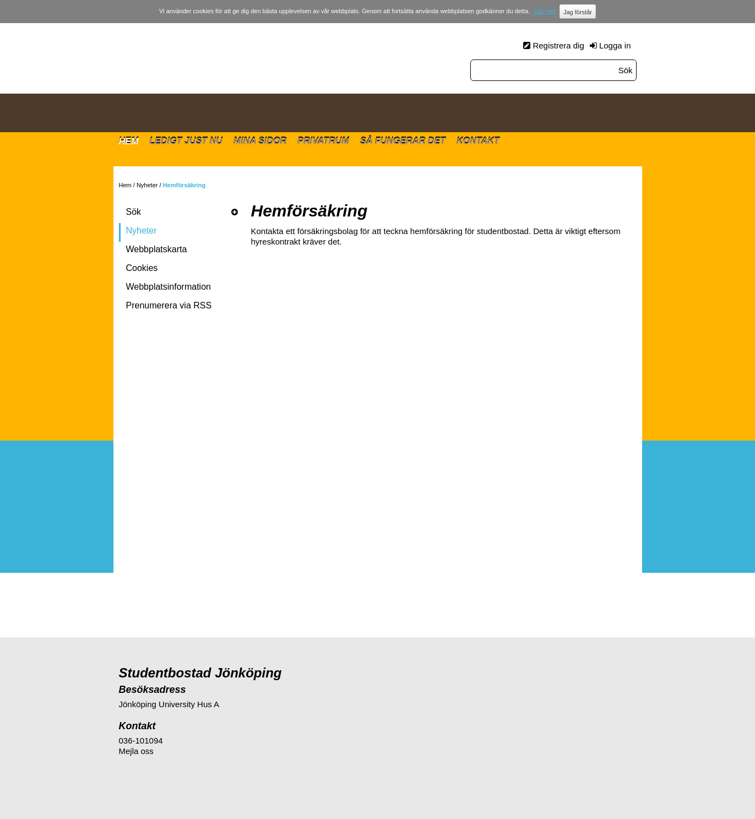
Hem (129, 141)
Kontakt (478, 141)
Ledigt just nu (185, 141)
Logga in (615, 45)
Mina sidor (259, 141)
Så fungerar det (403, 141)
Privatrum (323, 141)
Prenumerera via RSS (169, 305)
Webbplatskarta (156, 249)
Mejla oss (136, 751)
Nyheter (147, 185)
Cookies (142, 268)
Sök (134, 211)
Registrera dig (558, 45)
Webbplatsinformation (168, 286)
